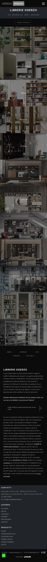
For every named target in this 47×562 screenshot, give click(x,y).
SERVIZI (3, 511)
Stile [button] (37, 352)
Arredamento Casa (17, 15)
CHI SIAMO (4, 509)
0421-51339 (7, 497)
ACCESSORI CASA (7, 536)
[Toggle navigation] (43, 3)
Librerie (26, 15)
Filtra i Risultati (23, 22)
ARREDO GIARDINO (7, 542)
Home (9, 15)
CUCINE (3, 531)
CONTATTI (4, 522)
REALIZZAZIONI (6, 519)
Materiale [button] (23, 352)
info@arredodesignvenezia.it (13, 499)
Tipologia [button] (16, 356)
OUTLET (3, 544)
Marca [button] (9, 352)
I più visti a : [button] (30, 356)
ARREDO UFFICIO (6, 539)
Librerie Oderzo (35, 15)
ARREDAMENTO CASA (8, 534)
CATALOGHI (5, 514)
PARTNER (4, 517)
